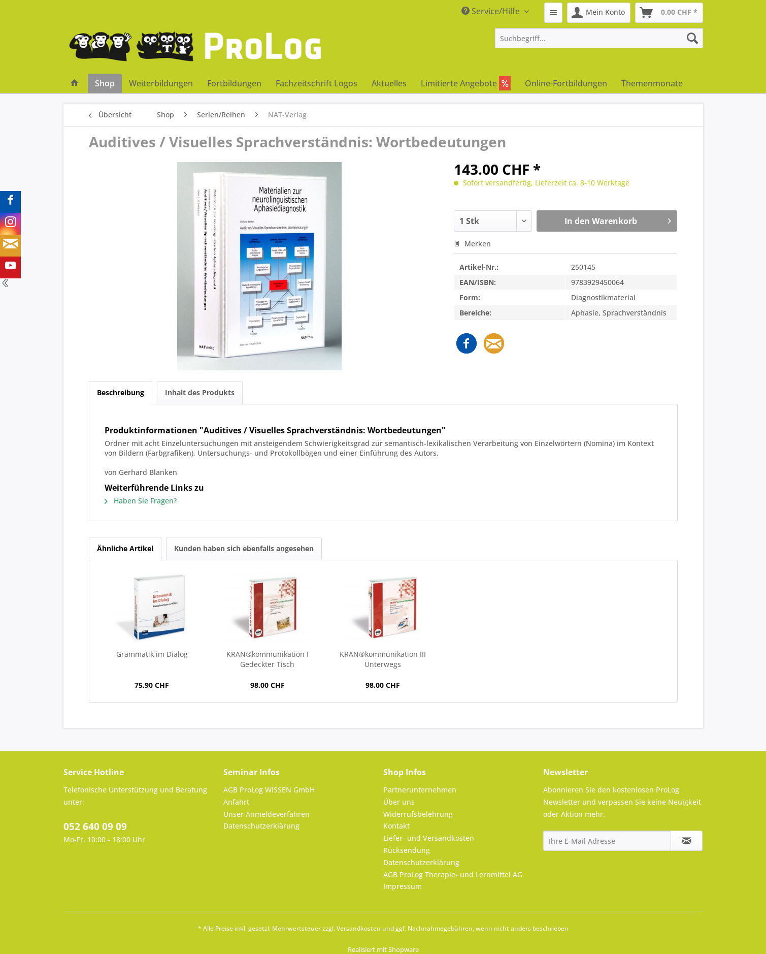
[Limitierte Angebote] (466, 83)
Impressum (402, 886)
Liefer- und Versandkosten (428, 838)
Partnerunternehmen (419, 789)
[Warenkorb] (669, 13)
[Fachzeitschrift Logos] (316, 83)
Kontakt (396, 826)
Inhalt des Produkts (200, 392)
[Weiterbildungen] (161, 83)
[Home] (74, 83)
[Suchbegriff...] (599, 38)
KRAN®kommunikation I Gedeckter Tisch (267, 659)
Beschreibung (120, 392)
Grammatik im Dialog (152, 654)
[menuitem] (553, 13)
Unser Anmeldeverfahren (266, 814)
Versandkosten (359, 928)
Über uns (399, 802)
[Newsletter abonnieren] (687, 841)
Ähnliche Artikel (125, 548)
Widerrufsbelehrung (418, 814)
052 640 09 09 (95, 826)
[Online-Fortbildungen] (566, 83)
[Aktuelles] (389, 83)
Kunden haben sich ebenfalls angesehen (244, 548)
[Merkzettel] (553, 13)
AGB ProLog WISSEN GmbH (269, 789)
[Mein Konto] (598, 13)
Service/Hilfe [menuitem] (491, 11)
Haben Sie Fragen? (141, 500)
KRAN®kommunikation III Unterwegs (383, 659)
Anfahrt (236, 802)
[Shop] (105, 83)
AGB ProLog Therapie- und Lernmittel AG (452, 874)
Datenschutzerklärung (261, 826)
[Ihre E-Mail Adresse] (607, 841)
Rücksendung (406, 850)
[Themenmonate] (652, 83)
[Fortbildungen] (234, 83)
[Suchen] (692, 38)
